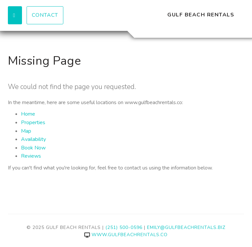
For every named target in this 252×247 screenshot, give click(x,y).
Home (28, 114)
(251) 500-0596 (123, 227)
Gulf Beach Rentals (200, 14)
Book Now (33, 147)
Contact (45, 15)
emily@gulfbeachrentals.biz (186, 227)
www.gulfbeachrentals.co (126, 235)
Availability (33, 139)
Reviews (31, 156)
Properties (33, 122)
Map (26, 131)
